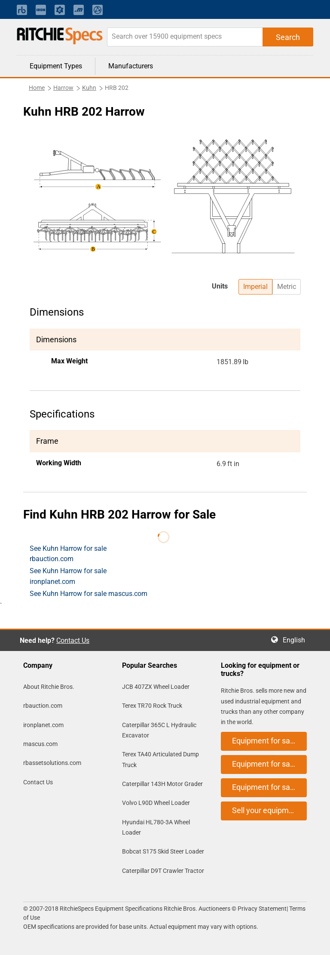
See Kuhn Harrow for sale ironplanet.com (68, 576)
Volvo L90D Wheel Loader (156, 802)
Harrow (63, 87)
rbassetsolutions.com (52, 762)
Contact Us (72, 640)
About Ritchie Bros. (48, 686)
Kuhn (89, 87)
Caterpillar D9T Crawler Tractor (163, 870)
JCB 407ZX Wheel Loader (155, 686)
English (296, 640)
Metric (286, 287)
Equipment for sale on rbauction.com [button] (269, 740)
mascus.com (40, 743)
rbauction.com (42, 705)
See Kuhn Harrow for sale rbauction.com (68, 553)
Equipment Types (56, 66)
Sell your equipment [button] (266, 810)
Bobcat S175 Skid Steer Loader (163, 851)
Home (37, 87)
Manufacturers (130, 66)
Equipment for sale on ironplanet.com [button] (269, 763)
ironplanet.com (43, 725)
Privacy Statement (262, 908)
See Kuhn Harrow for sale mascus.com (88, 594)
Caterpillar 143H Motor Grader (162, 783)
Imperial (255, 287)
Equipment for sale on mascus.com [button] (269, 787)
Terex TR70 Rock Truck (152, 705)
